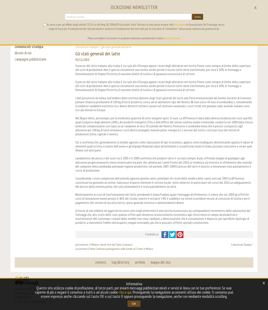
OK (134, 303)
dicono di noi (23, 52)
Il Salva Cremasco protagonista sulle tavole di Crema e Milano (120, 249)
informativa (179, 24)
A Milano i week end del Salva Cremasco (110, 244)
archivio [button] (140, 262)
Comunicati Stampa (86, 47)
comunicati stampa (29, 46)
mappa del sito (161, 262)
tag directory (120, 262)
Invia (198, 17)
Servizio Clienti (172, 38)
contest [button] (100, 262)
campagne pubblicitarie (30, 59)
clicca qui (125, 292)
